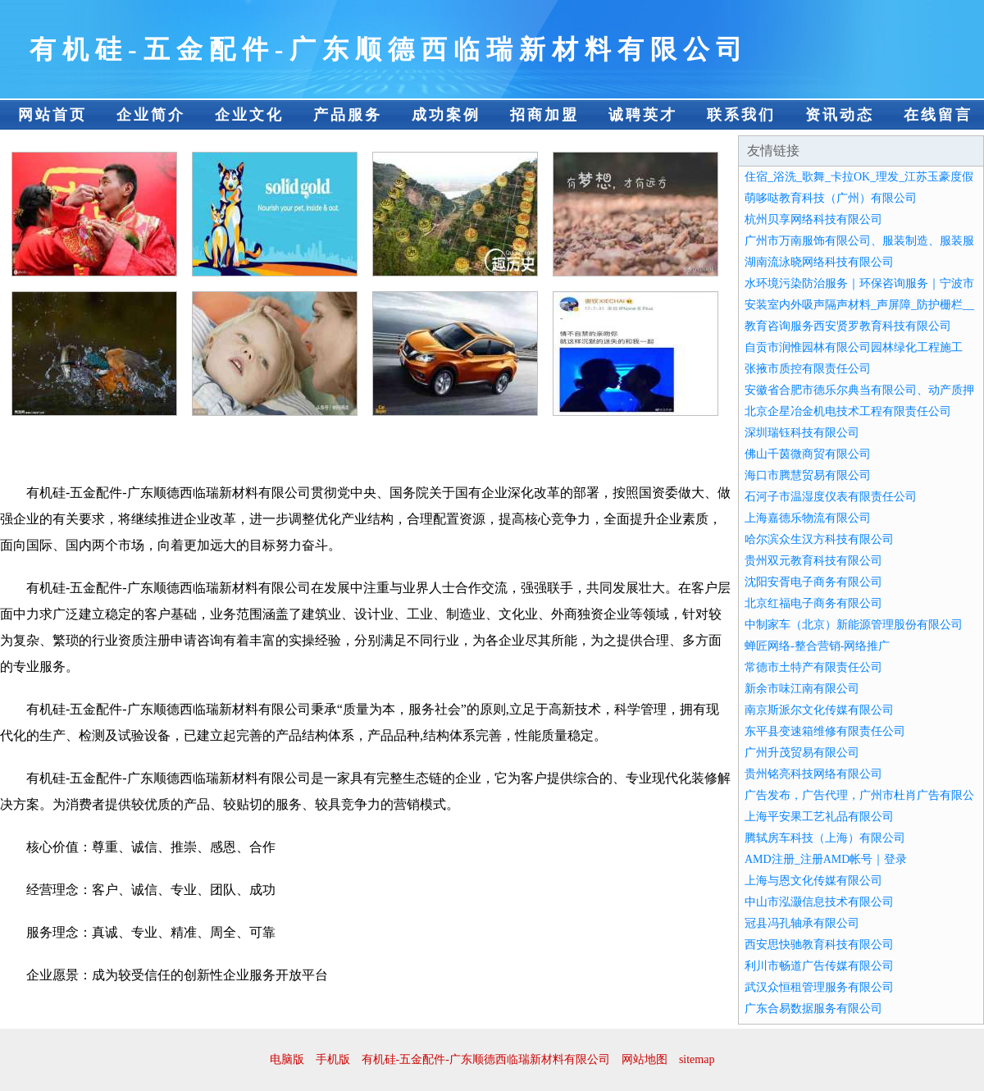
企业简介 (150, 115)
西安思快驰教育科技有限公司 (819, 944)
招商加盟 (544, 115)
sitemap (697, 1059)
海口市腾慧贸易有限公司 (808, 475)
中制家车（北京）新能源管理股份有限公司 (854, 625)
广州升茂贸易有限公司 (802, 752)
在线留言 (938, 115)
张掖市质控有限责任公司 (808, 369)
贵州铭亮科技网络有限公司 (813, 774)
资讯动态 (839, 115)
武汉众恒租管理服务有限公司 (819, 987)
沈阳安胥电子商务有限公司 (813, 582)
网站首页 (52, 115)
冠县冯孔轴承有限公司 (802, 923)
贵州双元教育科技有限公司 (813, 561)
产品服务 (347, 115)
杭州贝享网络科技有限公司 (813, 219)
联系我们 (741, 115)
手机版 (333, 1059)
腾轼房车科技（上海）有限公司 (825, 838)
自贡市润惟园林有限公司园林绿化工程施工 (854, 347)
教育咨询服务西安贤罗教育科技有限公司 (848, 326)
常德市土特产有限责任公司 (813, 667)
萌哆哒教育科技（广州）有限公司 (831, 198)
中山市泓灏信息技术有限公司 (819, 902)
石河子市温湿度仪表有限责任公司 (831, 497)
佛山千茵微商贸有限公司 (808, 454)
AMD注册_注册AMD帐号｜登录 (826, 859)
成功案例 (446, 115)
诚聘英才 (642, 115)
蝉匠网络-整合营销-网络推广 (817, 646)
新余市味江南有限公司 (802, 688)
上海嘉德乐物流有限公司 (808, 518)
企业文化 (249, 115)
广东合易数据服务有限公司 (813, 1008)
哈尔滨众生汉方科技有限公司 (819, 539)
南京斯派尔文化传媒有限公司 (819, 710)
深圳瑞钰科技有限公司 (802, 433)
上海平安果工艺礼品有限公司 (819, 816)
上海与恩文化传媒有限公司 (813, 880)
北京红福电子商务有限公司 (813, 603)
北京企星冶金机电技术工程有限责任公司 (848, 411)
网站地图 (644, 1059)
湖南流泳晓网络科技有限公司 (819, 262)
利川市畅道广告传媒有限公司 (819, 966)
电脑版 (287, 1059)
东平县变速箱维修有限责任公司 (825, 731)
